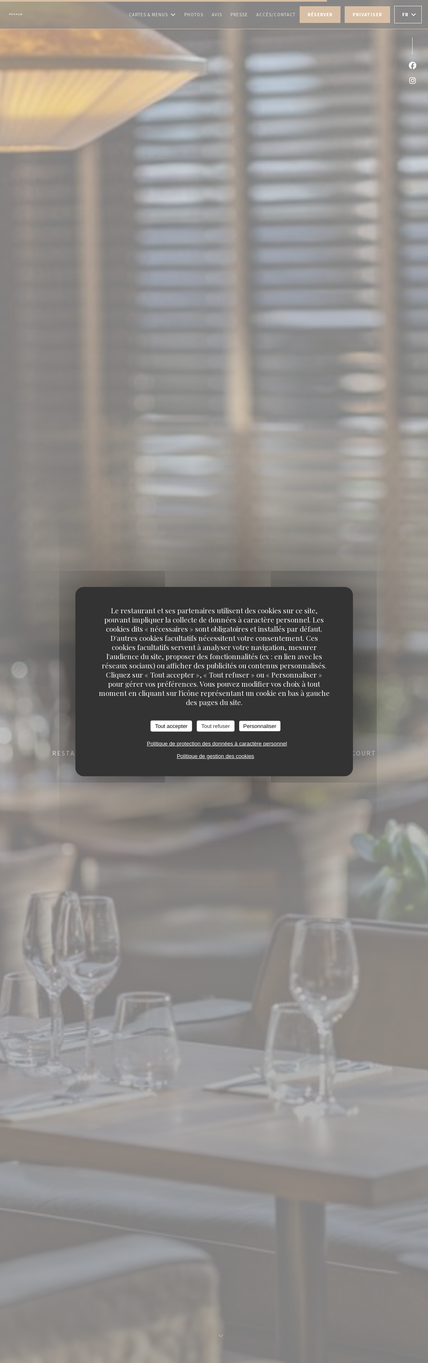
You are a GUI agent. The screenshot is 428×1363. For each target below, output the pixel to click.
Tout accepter (171, 726)
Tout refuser (215, 726)
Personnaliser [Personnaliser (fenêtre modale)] (260, 726)
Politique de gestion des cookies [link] (215, 756)
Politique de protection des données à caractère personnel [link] (217, 743)
